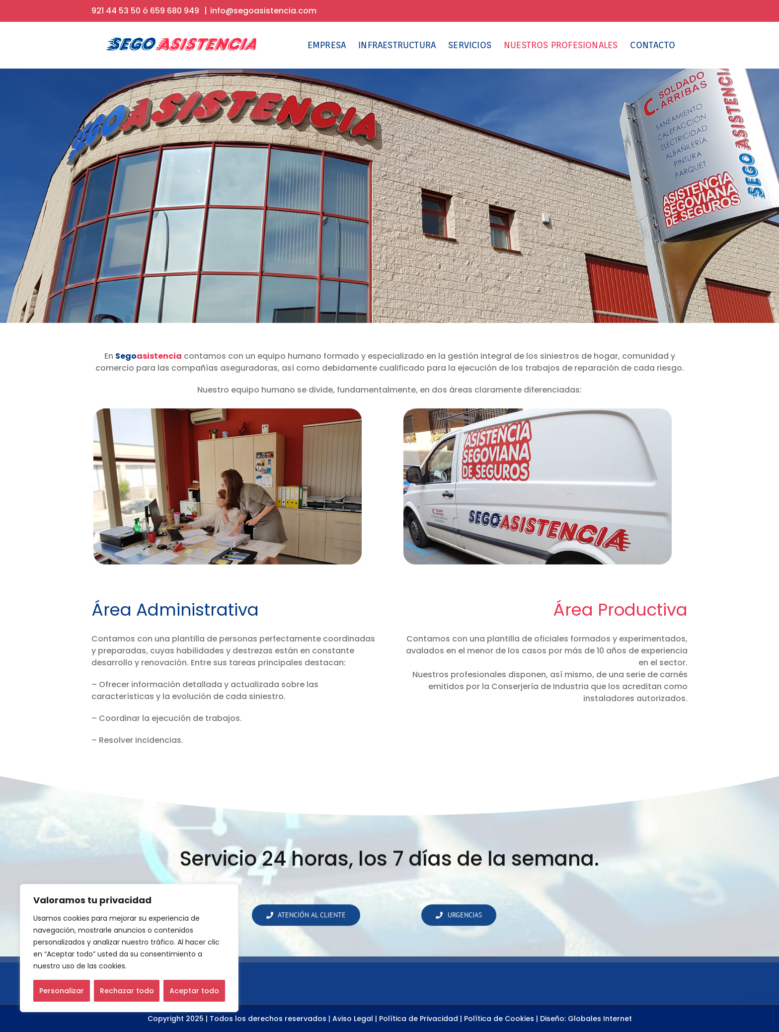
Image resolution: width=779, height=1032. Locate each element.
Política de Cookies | (501, 1019)
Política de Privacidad (418, 1019)
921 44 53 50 (116, 10)
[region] (129, 948)
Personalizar (61, 991)
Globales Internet (600, 1019)
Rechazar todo (127, 991)
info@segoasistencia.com (263, 10)
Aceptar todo (194, 991)
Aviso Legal (352, 1019)
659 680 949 (174, 10)
